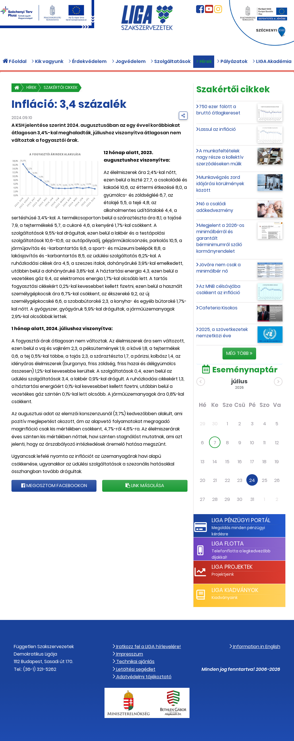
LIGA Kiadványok (235, 590)
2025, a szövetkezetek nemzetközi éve (222, 332)
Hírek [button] (204, 61)
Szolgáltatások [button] (170, 61)
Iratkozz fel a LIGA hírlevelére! (147, 646)
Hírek (31, 87)
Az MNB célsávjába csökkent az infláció (218, 289)
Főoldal (14, 61)
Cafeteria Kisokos (218, 308)
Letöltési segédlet (134, 669)
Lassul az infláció (217, 129)
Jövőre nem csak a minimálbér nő (218, 267)
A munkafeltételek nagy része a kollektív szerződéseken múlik (219, 157)
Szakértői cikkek (61, 87)
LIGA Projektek (232, 567)
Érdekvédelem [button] (87, 61)
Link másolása (144, 485)
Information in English (255, 646)
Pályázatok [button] (232, 61)
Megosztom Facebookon (54, 485)
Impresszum (128, 654)
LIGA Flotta (228, 543)
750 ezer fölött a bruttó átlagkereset (218, 109)
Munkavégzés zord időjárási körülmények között (220, 184)
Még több (239, 353)
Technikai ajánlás (133, 661)
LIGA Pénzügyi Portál (241, 520)
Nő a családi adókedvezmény (214, 206)
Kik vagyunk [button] (47, 61)
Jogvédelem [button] (129, 61)
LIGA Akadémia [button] (271, 61)
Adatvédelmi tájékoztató (142, 676)
